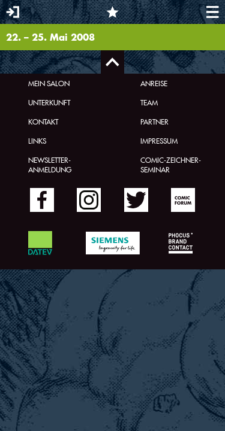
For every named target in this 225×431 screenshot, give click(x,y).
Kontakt (43, 121)
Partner (154, 121)
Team (149, 102)
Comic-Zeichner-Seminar (170, 164)
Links (37, 140)
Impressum (159, 140)
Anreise (153, 83)
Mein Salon (49, 83)
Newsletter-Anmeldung (49, 164)
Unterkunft (49, 102)
